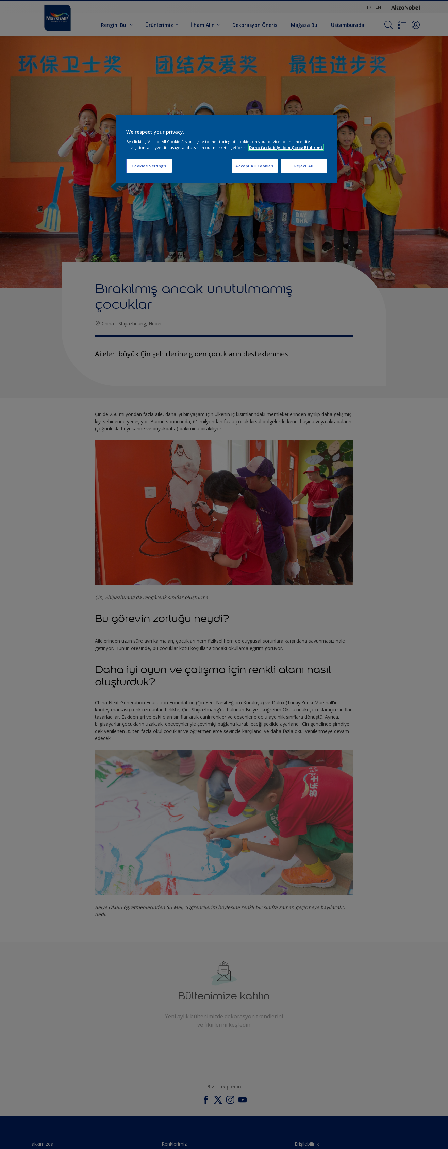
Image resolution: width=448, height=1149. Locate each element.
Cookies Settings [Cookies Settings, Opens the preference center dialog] (149, 165)
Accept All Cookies (254, 165)
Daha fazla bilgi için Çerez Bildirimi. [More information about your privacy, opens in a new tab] (286, 147)
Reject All (304, 165)
